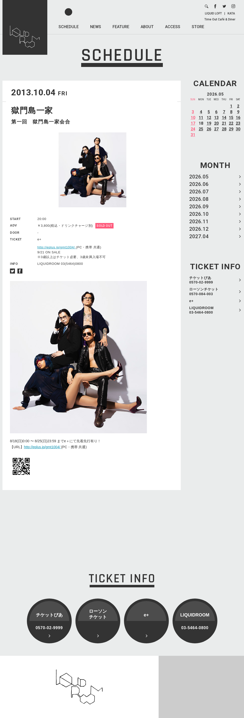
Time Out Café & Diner (219, 19)
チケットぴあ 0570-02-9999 (201, 280)
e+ (191, 301)
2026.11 (199, 221)
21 (224, 123)
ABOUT (147, 26)
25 (201, 129)
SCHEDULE (69, 26)
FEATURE (121, 26)
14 (224, 117)
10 (193, 117)
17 (193, 123)
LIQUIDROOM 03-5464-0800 (201, 310)
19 (209, 123)
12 (209, 117)
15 (231, 117)
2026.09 (199, 206)
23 (238, 123)
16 (238, 117)
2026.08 (199, 199)
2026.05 (199, 176)
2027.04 (199, 236)
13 (216, 117)
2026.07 (199, 191)
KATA (231, 13)
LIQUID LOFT (213, 13)
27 (216, 129)
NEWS (95, 26)
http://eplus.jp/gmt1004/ (56, 247)
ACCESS (172, 26)
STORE (198, 26)
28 (224, 129)
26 (209, 129)
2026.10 (199, 214)
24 (193, 129)
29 (231, 129)
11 (201, 117)
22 (231, 123)
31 (193, 134)
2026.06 (199, 184)
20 (216, 123)
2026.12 (199, 228)
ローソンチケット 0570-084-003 (204, 291)
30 (238, 129)
